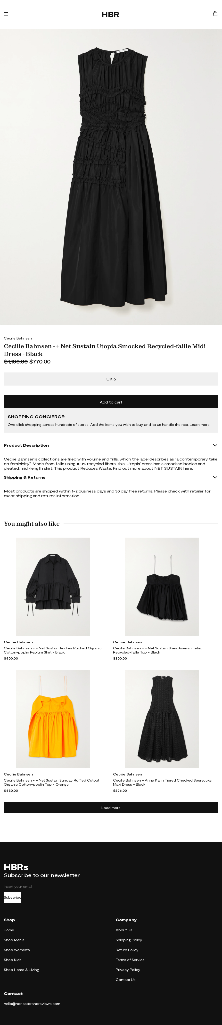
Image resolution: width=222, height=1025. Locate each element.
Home (9, 930)
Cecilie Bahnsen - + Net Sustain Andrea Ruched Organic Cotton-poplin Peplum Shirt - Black (53, 650)
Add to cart (111, 402)
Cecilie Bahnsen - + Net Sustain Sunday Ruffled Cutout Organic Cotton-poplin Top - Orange (51, 782)
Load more (111, 808)
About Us (124, 930)
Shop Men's (14, 940)
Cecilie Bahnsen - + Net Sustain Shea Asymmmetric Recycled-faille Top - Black (157, 650)
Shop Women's (17, 950)
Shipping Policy (129, 940)
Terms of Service (130, 960)
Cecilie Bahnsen (18, 338)
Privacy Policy (128, 970)
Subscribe (12, 897)
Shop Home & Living (21, 970)
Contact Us (126, 979)
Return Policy (127, 950)
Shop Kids (13, 960)
